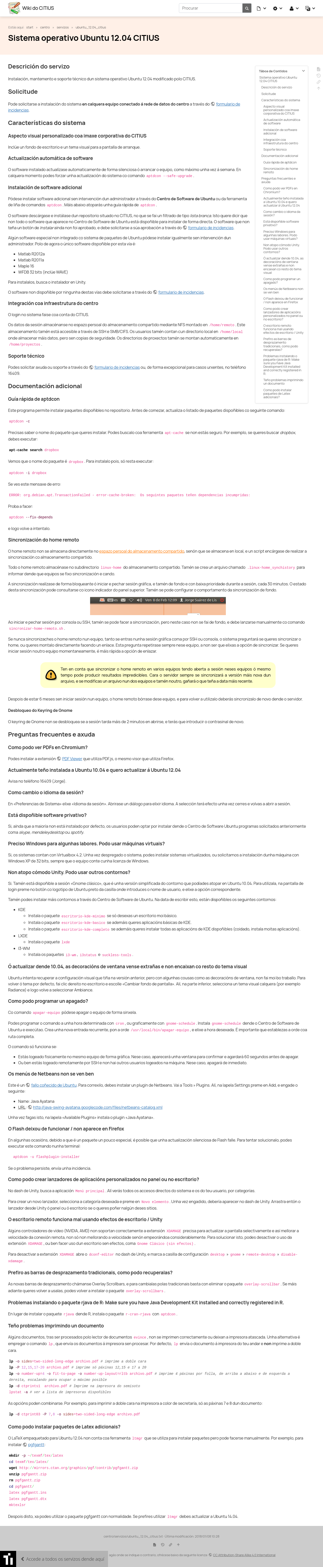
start (29, 27)
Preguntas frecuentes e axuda (278, 180)
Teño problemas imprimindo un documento (283, 382)
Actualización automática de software (281, 121)
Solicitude (268, 93)
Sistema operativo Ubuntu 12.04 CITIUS (278, 79)
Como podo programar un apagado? (281, 280)
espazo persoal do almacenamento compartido (141, 551)
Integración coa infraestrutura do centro (280, 141)
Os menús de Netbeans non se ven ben (283, 290)
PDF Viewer (72, 758)
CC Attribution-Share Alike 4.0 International (244, 1554)
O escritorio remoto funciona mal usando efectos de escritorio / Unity (283, 329)
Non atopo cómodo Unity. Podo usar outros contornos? (281, 248)
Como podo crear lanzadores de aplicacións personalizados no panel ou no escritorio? (283, 313)
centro (45, 27)
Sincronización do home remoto (280, 170)
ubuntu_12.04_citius (91, 27)
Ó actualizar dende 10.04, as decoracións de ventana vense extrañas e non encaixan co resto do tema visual (283, 265)
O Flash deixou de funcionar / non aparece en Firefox (283, 300)
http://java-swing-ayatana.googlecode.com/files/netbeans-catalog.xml (98, 1107)
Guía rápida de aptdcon (280, 162)
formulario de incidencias (211, 227)
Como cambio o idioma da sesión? (281, 213)
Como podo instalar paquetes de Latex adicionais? (277, 393)
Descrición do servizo (276, 87)
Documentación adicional (279, 155)
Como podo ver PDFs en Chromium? (280, 190)
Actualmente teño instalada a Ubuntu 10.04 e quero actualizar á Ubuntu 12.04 (283, 201)
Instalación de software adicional (280, 131)
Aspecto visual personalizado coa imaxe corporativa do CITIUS (281, 109)
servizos (63, 27)
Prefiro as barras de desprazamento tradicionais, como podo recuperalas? (280, 344)
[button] (261, 8)
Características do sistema (280, 99)
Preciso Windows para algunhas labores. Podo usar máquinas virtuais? (280, 235)
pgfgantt (36, 1444)
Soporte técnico (275, 149)
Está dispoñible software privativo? (281, 223)
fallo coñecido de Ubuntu (54, 1085)
